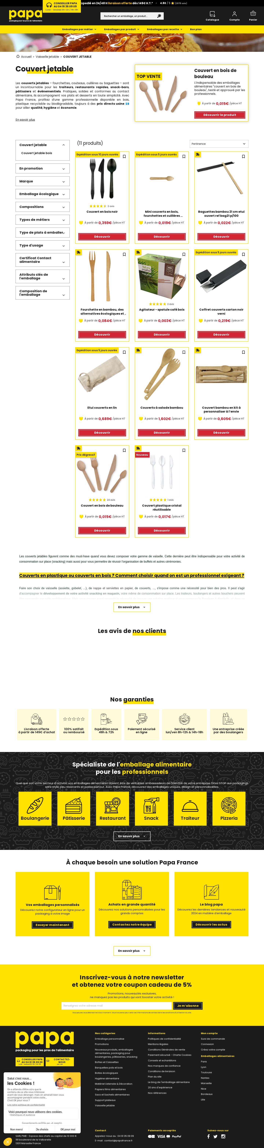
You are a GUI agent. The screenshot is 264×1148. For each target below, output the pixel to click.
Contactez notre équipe (132, 924)
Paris (204, 1061)
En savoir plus (25, 120)
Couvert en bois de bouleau (102, 506)
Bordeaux (206, 1094)
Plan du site (155, 1076)
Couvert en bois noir (102, 212)
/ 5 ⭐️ (173, 3)
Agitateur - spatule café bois (161, 310)
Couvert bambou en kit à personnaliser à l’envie (221, 410)
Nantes (205, 1078)
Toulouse (206, 1072)
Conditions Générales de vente (166, 1049)
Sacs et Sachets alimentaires (112, 1094)
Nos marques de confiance (164, 1066)
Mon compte (209, 1033)
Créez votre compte (213, 1049)
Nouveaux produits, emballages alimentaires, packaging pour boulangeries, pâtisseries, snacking (116, 1053)
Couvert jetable (33, 145)
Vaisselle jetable (105, 1105)
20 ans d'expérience (160, 1087)
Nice (203, 1089)
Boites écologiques (106, 1073)
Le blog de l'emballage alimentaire (169, 1082)
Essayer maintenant (52, 925)
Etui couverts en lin (102, 408)
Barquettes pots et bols (109, 1067)
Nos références (157, 1093)
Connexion (207, 1044)
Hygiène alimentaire (107, 1078)
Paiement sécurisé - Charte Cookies (169, 1055)
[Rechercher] (132, 16)
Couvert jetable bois (36, 153)
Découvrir (219, 115)
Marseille (206, 1083)
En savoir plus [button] (129, 836)
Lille (203, 1099)
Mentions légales (158, 1044)
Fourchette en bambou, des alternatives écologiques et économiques (102, 312)
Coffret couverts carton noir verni (221, 312)
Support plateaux (105, 1100)
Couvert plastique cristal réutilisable (162, 508)
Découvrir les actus (211, 924)
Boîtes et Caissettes (107, 1062)
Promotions (102, 1044)
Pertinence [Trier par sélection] (219, 144)
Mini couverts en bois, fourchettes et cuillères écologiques (162, 214)
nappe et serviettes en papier (113, 588)
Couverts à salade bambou (161, 408)
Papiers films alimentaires (110, 1089)
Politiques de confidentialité (164, 1039)
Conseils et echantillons (162, 1060)
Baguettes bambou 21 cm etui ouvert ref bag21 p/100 (221, 214)
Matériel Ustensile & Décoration (113, 1084)
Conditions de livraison (161, 1071)
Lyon (203, 1067)
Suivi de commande (213, 1039)
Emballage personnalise (109, 1039)
